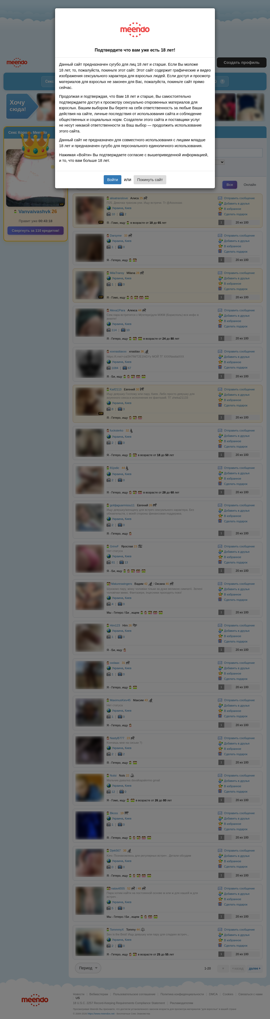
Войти (112, 180)
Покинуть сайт (150, 180)
